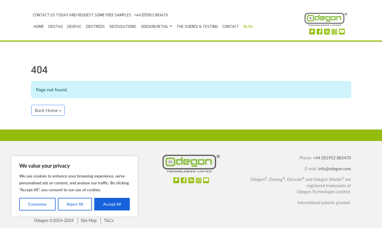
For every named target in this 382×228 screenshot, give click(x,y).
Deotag (55, 26)
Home (39, 26)
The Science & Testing (197, 26)
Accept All (112, 204)
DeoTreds (95, 26)
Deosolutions (122, 26)
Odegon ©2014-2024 (54, 220)
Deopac (74, 26)
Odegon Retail (155, 26)
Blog (248, 26)
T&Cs (108, 220)
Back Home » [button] (48, 110)
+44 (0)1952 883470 (151, 15)
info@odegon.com (334, 168)
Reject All (74, 204)
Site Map (89, 220)
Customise (37, 204)
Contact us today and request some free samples (82, 15)
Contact (230, 26)
